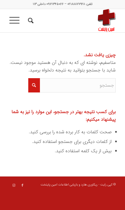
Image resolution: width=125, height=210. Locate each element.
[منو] (16, 20)
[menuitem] (29, 20)
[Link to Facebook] (22, 185)
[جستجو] (29, 20)
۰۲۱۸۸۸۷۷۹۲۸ (76, 4)
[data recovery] (73, 20)
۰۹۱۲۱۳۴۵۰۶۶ (55, 4)
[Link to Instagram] (13, 185)
